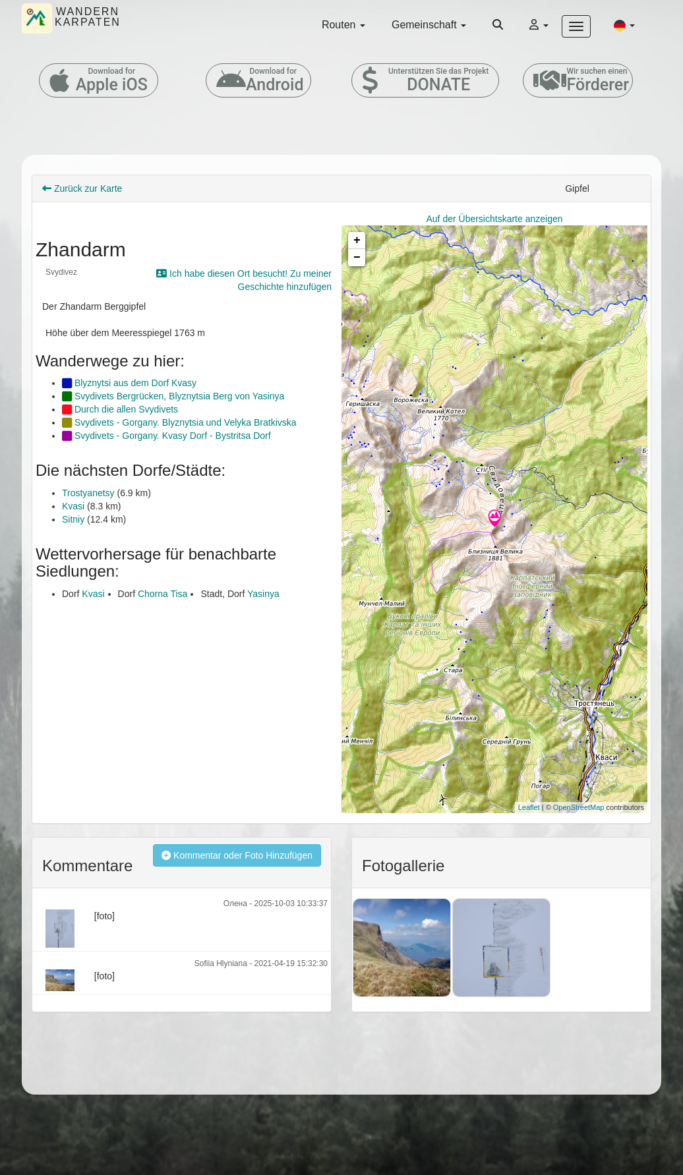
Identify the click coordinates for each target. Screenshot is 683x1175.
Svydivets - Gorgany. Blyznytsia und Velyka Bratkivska (179, 422)
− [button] (357, 258)
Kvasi (73, 506)
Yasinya (263, 593)
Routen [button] (343, 24)
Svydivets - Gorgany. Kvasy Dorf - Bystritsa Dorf (166, 435)
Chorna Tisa (162, 593)
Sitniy (73, 519)
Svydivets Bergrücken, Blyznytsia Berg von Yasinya (173, 396)
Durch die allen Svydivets (120, 409)
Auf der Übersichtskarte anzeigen (495, 219)
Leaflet (529, 807)
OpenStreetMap (579, 807)
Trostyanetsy (88, 493)
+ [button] (357, 240)
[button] (624, 25)
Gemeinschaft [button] (429, 24)
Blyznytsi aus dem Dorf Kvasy (129, 383)
